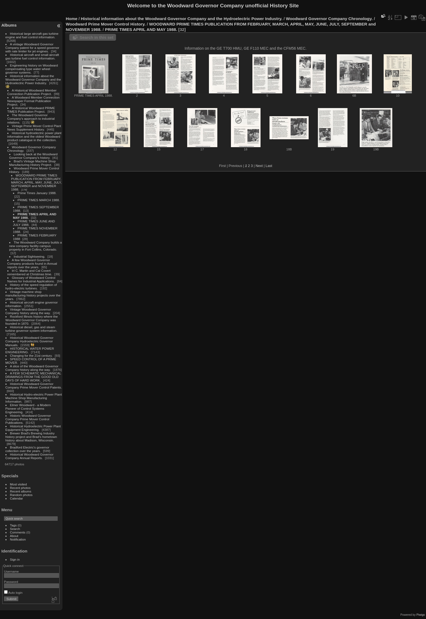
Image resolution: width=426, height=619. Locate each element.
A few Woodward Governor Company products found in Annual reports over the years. (32, 263)
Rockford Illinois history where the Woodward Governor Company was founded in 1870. (31, 320)
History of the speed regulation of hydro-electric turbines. (31, 286)
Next (259, 166)
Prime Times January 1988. (37, 193)
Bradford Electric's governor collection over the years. (27, 449)
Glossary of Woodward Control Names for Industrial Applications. (31, 279)
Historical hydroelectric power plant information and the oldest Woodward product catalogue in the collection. (34, 136)
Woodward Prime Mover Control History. (106, 24)
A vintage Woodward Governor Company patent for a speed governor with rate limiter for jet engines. (32, 47)
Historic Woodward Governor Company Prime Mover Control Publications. (28, 419)
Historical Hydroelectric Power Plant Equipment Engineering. (33, 427)
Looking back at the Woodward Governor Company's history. (33, 155)
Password (11, 581)
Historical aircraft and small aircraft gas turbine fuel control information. (32, 56)
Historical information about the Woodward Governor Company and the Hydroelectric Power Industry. (33, 79)
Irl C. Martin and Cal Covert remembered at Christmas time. (29, 272)
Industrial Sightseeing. (29, 256)
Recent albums (20, 491)
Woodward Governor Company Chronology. (329, 18)
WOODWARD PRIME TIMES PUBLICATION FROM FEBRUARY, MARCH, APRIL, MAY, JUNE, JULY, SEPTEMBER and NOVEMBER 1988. (36, 182)
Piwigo (420, 614)
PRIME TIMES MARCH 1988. (39, 200)
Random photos (21, 495)
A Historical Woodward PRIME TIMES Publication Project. (31, 109)
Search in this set (96, 37)
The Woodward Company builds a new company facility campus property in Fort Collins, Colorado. (35, 246)
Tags (13, 525)
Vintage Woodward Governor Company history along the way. (28, 311)
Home (71, 18)
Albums (9, 25)
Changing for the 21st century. (31, 355)
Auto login (13, 592)
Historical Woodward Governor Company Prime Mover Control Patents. (33, 385)
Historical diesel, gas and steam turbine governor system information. (31, 328)
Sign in (15, 559)
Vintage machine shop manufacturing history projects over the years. (33, 295)
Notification (18, 539)
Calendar (16, 498)
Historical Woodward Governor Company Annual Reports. (29, 456)
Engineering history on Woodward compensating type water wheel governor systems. (31, 69)
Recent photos (20, 487)
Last (269, 166)
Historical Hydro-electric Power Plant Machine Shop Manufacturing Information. (33, 398)
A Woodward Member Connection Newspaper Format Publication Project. (33, 101)
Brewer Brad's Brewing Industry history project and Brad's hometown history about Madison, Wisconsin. (31, 436)
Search (15, 528)
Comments (18, 532)
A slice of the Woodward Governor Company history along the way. (31, 367)
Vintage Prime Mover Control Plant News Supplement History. (34, 127)
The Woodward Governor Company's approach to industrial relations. (31, 118)
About (14, 536)
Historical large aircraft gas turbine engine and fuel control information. (31, 35)
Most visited (18, 484)
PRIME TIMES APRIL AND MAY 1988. (141, 29)
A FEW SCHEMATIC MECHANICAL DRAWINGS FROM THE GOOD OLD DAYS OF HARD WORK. (33, 376)
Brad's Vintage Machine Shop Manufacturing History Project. (32, 162)
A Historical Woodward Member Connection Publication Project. (32, 92)
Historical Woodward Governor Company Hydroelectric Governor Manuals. (29, 341)
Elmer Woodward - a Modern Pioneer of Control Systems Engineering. (28, 408)
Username (11, 571)
